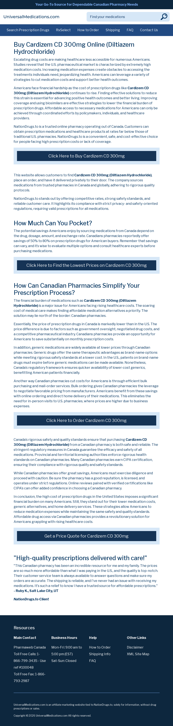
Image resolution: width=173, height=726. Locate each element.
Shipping (113, 30)
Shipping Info (100, 654)
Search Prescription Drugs (28, 30)
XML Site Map (138, 654)
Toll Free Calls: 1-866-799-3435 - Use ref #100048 (30, 660)
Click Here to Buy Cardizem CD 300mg (86, 156)
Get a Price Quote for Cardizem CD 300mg (86, 536)
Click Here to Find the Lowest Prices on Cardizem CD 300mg (86, 265)
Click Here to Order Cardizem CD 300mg (86, 420)
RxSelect (63, 30)
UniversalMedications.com (31, 16)
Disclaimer (135, 647)
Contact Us (149, 30)
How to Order (88, 30)
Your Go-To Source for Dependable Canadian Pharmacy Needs (86, 4)
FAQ (130, 30)
